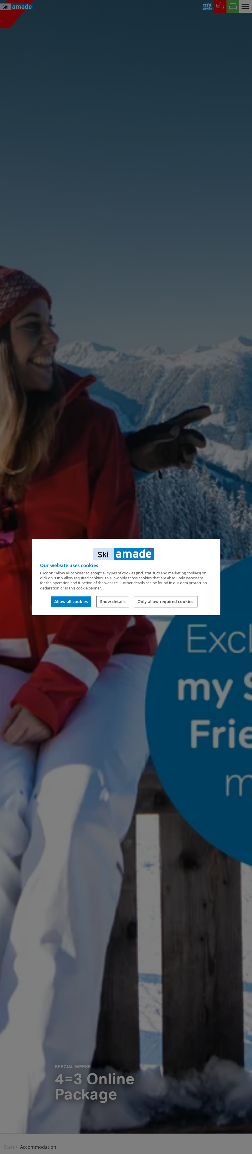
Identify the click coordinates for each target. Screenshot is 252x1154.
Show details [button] (113, 601)
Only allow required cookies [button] (165, 601)
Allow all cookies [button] (71, 601)
